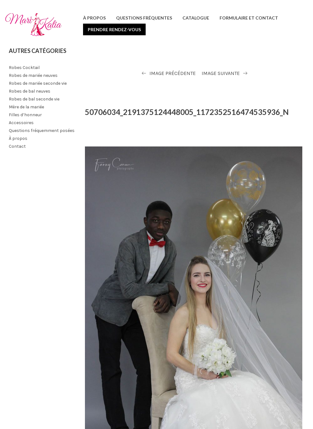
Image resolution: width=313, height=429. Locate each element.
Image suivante (221, 73)
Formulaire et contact (249, 17)
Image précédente (172, 73)
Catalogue (195, 17)
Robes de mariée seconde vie (38, 83)
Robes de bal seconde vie (34, 99)
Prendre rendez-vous (114, 29)
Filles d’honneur (25, 114)
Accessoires (21, 122)
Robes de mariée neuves (33, 75)
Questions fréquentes (144, 17)
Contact (17, 146)
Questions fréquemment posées (42, 130)
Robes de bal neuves (29, 91)
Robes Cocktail (24, 67)
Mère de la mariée (26, 107)
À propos (94, 17)
